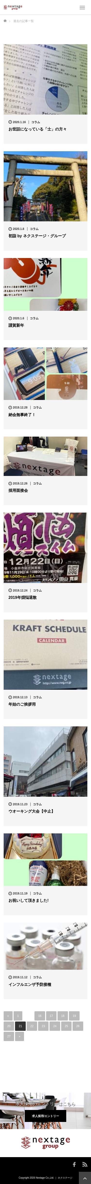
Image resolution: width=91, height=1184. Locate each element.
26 (77, 1026)
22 (31, 1026)
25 (66, 1026)
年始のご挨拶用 (22, 704)
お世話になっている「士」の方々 (37, 129)
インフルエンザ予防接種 (29, 984)
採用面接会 (18, 490)
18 (62, 1016)
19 (74, 1016)
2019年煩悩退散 (22, 597)
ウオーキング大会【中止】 (31, 811)
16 (39, 1016)
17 (51, 1016)
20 (8, 1026)
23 (43, 1026)
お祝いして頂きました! (28, 900)
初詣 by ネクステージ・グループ (37, 236)
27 (8, 1036)
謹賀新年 (16, 325)
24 (54, 1026)
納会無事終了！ (22, 415)
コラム (35, 122)
